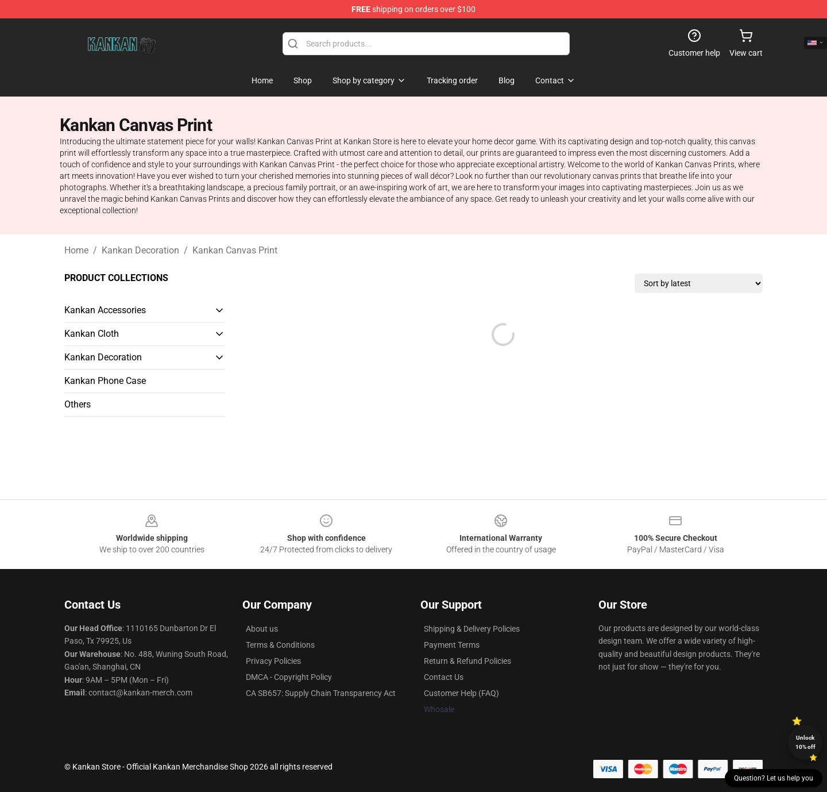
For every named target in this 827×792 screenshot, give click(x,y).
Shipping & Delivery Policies (472, 628)
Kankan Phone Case (105, 380)
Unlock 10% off (805, 742)
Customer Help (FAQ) (461, 693)
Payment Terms (452, 644)
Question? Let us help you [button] (773, 778)
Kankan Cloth (91, 333)
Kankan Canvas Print (234, 250)
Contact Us (443, 677)
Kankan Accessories (105, 310)
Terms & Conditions (280, 644)
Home (76, 250)
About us (262, 628)
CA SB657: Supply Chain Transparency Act (321, 693)
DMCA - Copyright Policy (289, 677)
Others (77, 404)
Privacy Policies (273, 661)
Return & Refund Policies (467, 661)
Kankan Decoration (140, 250)
